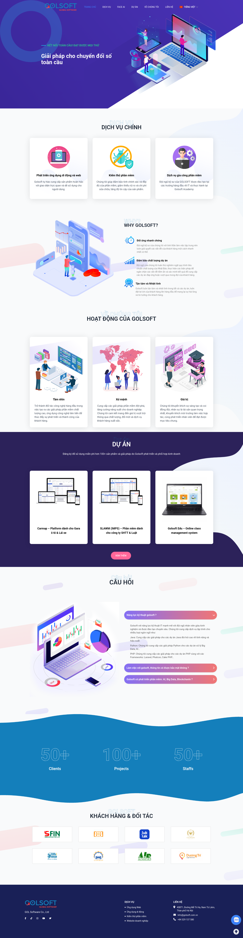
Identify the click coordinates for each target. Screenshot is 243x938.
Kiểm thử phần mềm (136, 916)
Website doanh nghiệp (137, 921)
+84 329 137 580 (186, 919)
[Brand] (41, 904)
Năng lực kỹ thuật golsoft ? (171, 615)
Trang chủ (90, 7)
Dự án (134, 7)
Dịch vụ (107, 7)
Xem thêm (120, 555)
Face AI (121, 7)
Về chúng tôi (151, 7)
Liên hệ (169, 7)
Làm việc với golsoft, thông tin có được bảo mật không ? (170, 668)
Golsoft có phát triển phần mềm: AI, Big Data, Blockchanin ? (170, 679)
